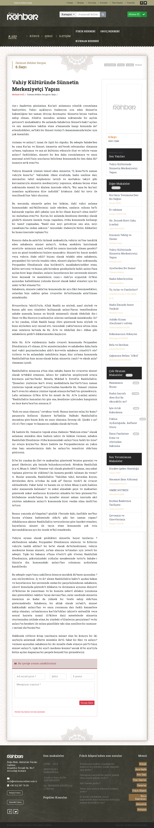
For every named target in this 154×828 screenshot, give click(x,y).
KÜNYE (34, 36)
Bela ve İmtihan (118, 344)
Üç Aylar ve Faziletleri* (123, 289)
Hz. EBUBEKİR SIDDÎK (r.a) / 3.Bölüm (58, 787)
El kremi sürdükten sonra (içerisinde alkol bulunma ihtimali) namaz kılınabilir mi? (100, 799)
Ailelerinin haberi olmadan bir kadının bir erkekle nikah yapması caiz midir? (99, 766)
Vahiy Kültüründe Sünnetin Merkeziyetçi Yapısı (123, 168)
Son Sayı (91, 3)
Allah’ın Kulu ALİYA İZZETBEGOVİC (55, 779)
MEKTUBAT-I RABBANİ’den (51, 771)
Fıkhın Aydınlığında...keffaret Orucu (123, 423)
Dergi (120, 65)
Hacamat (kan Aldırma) (123, 479)
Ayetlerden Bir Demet (122, 268)
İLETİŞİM (65, 36)
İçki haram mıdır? (90, 783)
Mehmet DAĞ (18, 94)
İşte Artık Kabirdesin (115, 410)
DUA (55, 763)
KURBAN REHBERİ (87, 41)
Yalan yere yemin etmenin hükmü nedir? (99, 790)
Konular (103, 3)
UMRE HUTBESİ (118, 490)
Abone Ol (137, 14)
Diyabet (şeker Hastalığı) (124, 468)
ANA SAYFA (16, 36)
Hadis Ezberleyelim (121, 278)
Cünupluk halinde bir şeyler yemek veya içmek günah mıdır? (99, 776)
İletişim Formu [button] (15, 793)
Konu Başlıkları (140, 797)
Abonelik (141, 804)
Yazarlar (130, 3)
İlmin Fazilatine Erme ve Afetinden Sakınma (119, 439)
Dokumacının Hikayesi (123, 334)
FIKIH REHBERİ (85, 31)
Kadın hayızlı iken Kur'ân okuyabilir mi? (118, 397)
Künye (69, 3)
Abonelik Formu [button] (15, 802)
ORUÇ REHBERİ (110, 31)
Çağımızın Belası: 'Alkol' (123, 355)
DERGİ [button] (48, 36)
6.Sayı (130, 65)
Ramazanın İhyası (116, 384)
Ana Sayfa (110, 65)
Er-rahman (115, 209)
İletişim (79, 3)
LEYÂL (47, 763)
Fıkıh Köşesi (139, 790)
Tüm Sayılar (116, 3)
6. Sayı (52, 94)
